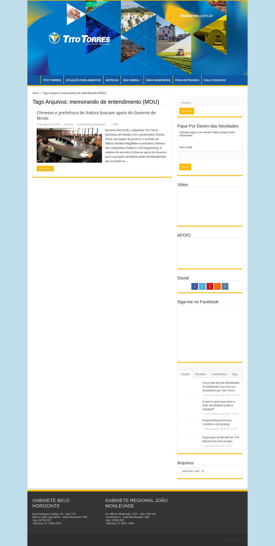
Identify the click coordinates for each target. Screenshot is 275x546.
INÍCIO (35, 79)
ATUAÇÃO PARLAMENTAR (83, 80)
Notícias (68, 124)
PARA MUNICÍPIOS (158, 80)
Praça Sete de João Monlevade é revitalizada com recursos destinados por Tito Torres (221, 386)
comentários (219, 374)
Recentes (200, 374)
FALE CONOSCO (215, 80)
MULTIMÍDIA (131, 80)
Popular (185, 374)
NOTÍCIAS (112, 80)
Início (35, 93)
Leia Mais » (45, 168)
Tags (235, 374)
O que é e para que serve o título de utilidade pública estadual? (219, 405)
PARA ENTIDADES (187, 80)
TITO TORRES (52, 80)
